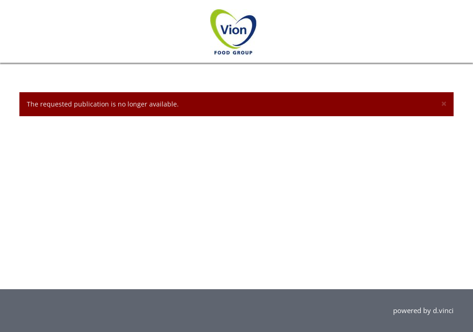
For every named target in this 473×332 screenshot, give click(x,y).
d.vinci (443, 310)
